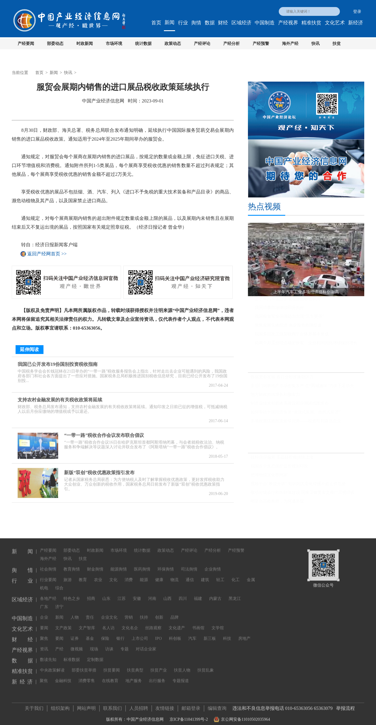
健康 (159, 575)
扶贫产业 (158, 665)
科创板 (175, 634)
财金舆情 (95, 564)
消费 (129, 575)
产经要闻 (26, 43)
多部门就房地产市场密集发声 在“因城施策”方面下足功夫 (302, 388)
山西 (167, 594)
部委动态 (55, 43)
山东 (106, 594)
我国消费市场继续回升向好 (279, 310)
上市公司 (140, 634)
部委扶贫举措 (84, 665)
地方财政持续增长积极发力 (275, 397)
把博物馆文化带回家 (269, 477)
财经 (223, 23)
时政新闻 (84, 43)
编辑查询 (217, 706)
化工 (235, 575)
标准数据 (71, 655)
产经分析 (231, 43)
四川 (183, 594)
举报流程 (345, 706)
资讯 (44, 644)
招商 (91, 594)
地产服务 (133, 676)
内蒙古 (215, 594)
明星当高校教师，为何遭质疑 (277, 504)
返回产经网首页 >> (47, 253)
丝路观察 (153, 623)
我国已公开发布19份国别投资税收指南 (58, 362)
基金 (90, 634)
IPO (158, 634)
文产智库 (87, 623)
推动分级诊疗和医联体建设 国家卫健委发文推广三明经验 (303, 495)
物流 (174, 575)
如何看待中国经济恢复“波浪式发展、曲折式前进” (295, 414)
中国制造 (265, 23)
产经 (59, 644)
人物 (74, 613)
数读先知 (48, 655)
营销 (129, 613)
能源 (144, 575)
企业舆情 (212, 564)
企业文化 (109, 613)
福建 (198, 594)
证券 (74, 634)
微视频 (76, 644)
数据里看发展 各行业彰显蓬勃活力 (282, 379)
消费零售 (86, 676)
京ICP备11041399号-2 (188, 717)
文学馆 (218, 623)
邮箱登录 (191, 706)
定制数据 (95, 655)
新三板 (210, 634)
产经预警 (261, 43)
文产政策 (63, 623)
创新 (159, 613)
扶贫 (337, 43)
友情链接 (164, 706)
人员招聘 (138, 706)
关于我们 (34, 706)
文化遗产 (177, 623)
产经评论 (202, 43)
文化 (113, 575)
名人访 (108, 623)
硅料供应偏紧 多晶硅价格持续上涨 (282, 460)
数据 (210, 23)
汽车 (192, 634)
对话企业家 (146, 644)
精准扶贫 (311, 23)
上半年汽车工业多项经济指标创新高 (287, 301)
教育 (83, 575)
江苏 (122, 594)
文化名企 (130, 623)
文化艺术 (335, 23)
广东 (44, 602)
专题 (124, 644)
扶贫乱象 (205, 665)
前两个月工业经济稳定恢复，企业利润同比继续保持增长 (306, 345)
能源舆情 (118, 564)
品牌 (174, 613)
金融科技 (63, 676)
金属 (251, 575)
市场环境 (114, 43)
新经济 (355, 23)
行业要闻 (48, 575)
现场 (94, 644)
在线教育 (110, 676)
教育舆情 (71, 564)
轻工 (220, 575)
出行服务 (157, 676)
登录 (357, 11)
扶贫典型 (135, 665)
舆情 (196, 23)
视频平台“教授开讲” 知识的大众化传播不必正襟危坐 (298, 486)
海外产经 (290, 43)
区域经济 (241, 23)
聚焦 (44, 634)
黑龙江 (235, 594)
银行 (120, 634)
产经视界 (288, 23)
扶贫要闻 (111, 665)
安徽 (137, 594)
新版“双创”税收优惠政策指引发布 (99, 470)
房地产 (244, 634)
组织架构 (60, 706)
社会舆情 (48, 564)
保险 (105, 634)
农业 (98, 575)
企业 (44, 613)
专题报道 (180, 676)
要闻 (44, 623)
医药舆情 (142, 564)
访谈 (109, 644)
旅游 (67, 575)
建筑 (205, 575)
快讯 (315, 43)
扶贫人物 (182, 665)
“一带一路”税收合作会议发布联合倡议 (104, 433)
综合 (59, 583)
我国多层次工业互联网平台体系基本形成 (292, 336)
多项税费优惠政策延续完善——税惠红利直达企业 (296, 423)
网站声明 (86, 706)
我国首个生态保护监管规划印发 (279, 468)
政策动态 (172, 43)
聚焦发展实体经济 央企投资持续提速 (288, 328)
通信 (190, 575)
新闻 (169, 22)
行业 (183, 23)
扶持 (144, 613)
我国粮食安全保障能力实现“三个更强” (289, 319)
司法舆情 (189, 564)
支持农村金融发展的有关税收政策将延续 (60, 397)
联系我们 (112, 706)
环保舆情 (165, 564)
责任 (90, 613)
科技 (227, 634)
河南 (152, 594)
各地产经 (48, 594)
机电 (44, 583)
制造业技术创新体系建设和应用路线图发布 (290, 406)
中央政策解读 (52, 665)
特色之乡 (71, 594)
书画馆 (198, 623)
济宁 (59, 602)
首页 (156, 23)
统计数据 (143, 43)
